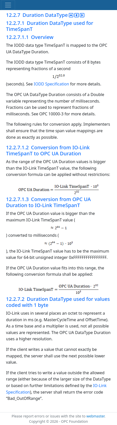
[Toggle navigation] (8, 5)
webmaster (95, 416)
